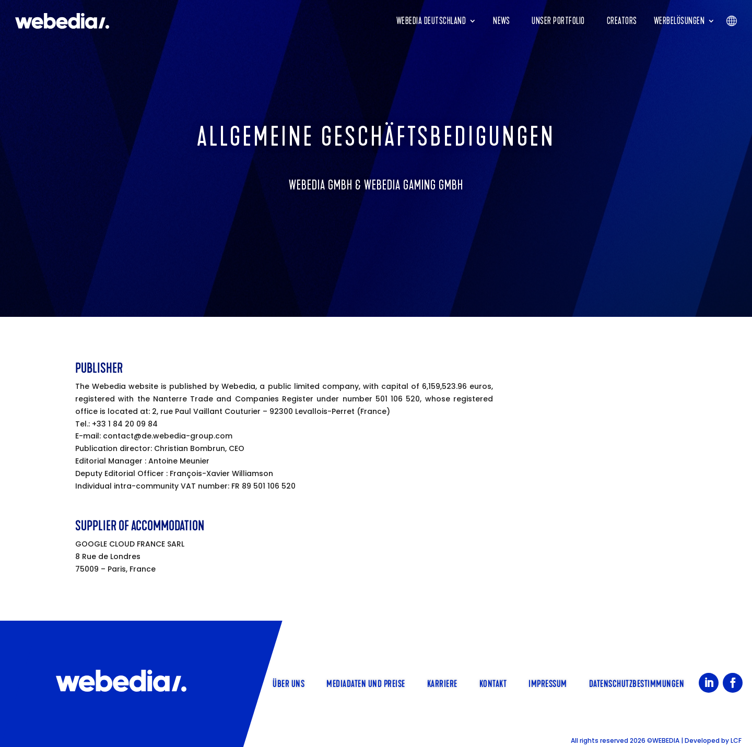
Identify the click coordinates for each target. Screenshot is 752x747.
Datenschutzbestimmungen (637, 682)
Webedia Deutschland (431, 21)
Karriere (442, 682)
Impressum (547, 682)
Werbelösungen (679, 21)
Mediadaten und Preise (365, 682)
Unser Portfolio (558, 21)
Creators (622, 21)
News (501, 21)
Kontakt (493, 682)
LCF (736, 740)
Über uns (288, 682)
